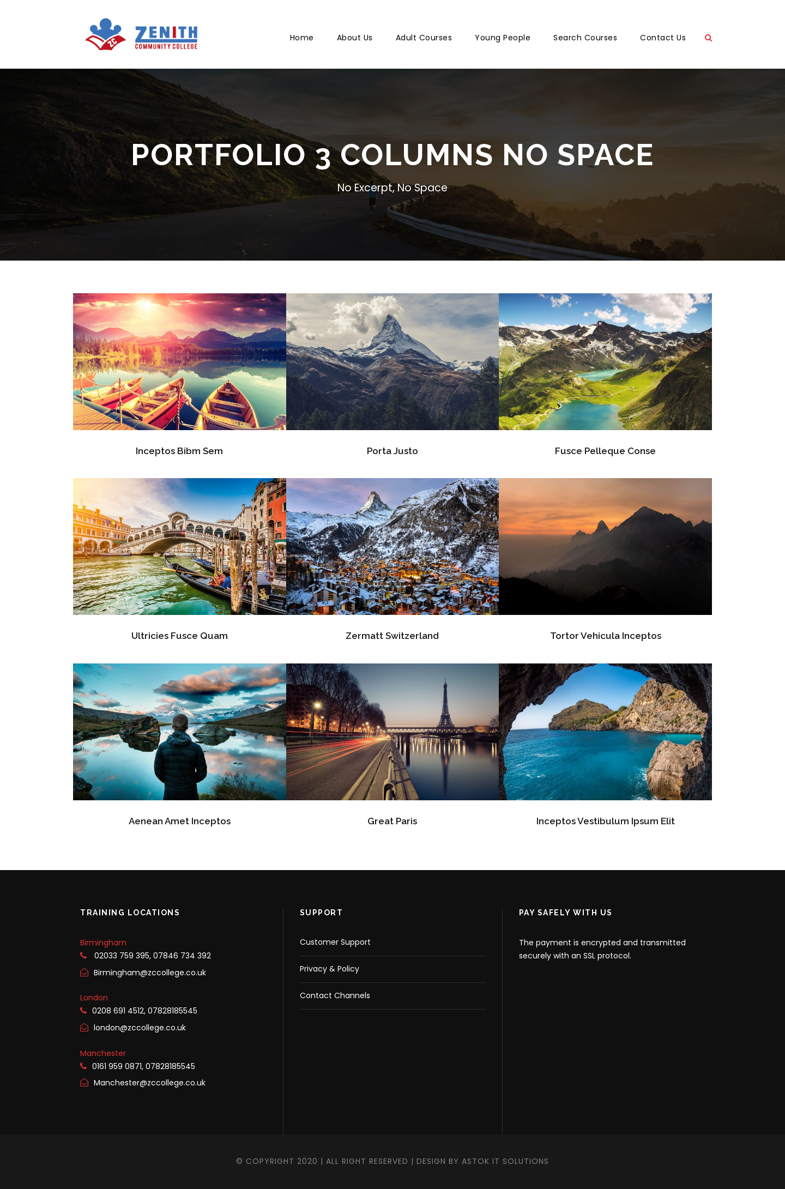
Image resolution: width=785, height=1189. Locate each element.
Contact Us (663, 37)
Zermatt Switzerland (392, 635)
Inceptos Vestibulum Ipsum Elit (605, 821)
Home (302, 37)
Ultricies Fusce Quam (179, 635)
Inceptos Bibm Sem (179, 450)
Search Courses (585, 37)
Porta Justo (392, 450)
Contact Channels (335, 995)
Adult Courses (424, 37)
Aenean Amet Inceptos (180, 821)
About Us (355, 37)
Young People (502, 37)
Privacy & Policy (329, 968)
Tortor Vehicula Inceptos (605, 635)
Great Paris (392, 821)
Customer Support (335, 942)
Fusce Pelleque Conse (605, 450)
